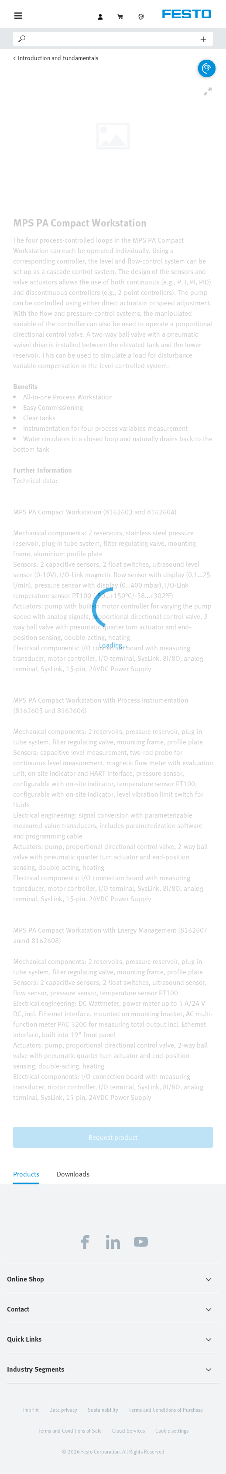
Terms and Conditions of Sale (70, 1430)
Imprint (31, 1409)
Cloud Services (128, 1430)
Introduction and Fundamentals (58, 57)
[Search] (114, 39)
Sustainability (103, 1409)
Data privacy (63, 1409)
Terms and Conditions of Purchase (166, 1409)
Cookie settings (171, 1430)
